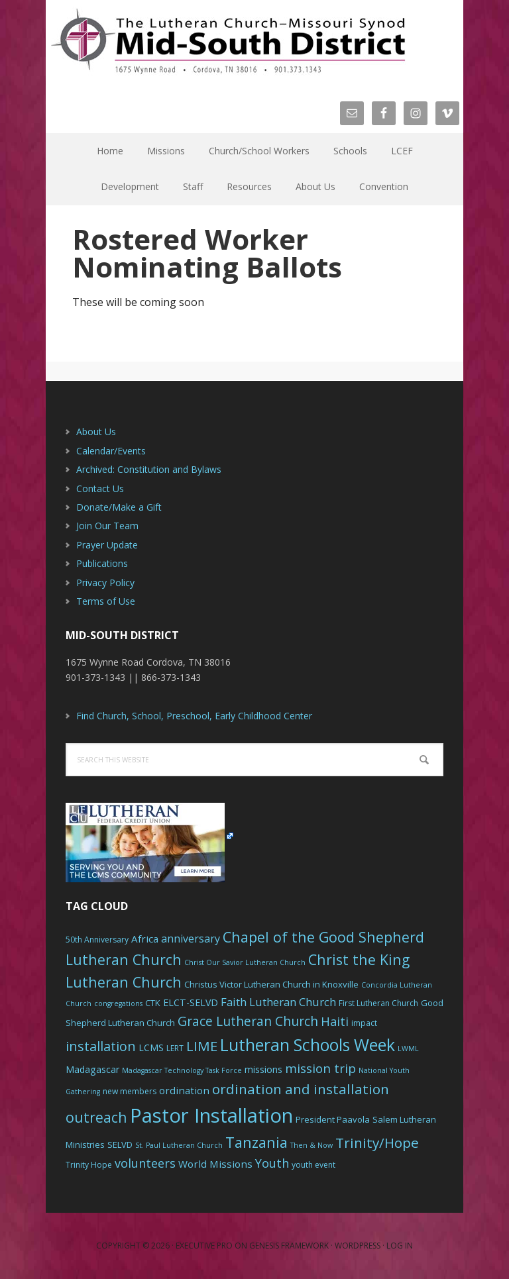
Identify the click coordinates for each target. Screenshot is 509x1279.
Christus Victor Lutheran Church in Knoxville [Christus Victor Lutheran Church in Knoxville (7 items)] (271, 984)
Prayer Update (107, 544)
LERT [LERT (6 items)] (175, 1048)
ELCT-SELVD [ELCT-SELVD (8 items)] (190, 1002)
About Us (96, 431)
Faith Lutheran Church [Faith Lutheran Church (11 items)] (278, 1001)
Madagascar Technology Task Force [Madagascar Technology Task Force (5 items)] (182, 1070)
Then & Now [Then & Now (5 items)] (311, 1145)
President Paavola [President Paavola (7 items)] (333, 1119)
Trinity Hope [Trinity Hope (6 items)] (89, 1164)
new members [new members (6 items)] (129, 1091)
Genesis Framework (289, 1245)
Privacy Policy (105, 582)
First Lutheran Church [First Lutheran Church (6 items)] (378, 1003)
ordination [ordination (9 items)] (184, 1090)
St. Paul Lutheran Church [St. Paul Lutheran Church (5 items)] (179, 1145)
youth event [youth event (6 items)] (313, 1164)
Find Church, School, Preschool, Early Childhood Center (194, 715)
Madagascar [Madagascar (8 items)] (92, 1069)
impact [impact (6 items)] (364, 1023)
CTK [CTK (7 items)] (152, 1003)
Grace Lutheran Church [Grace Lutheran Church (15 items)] (248, 1021)
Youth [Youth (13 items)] (272, 1163)
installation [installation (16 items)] (101, 1046)
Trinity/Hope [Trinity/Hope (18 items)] (377, 1142)
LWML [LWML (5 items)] (408, 1048)
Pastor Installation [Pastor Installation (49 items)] (211, 1115)
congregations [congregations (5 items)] (118, 1003)
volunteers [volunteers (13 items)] (145, 1163)
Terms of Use (105, 601)
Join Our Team (107, 525)
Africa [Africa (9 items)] (144, 938)
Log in (399, 1245)
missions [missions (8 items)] (263, 1069)
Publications (102, 563)
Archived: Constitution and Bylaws (148, 469)
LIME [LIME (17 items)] (201, 1046)
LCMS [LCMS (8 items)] (151, 1047)
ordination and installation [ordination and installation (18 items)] (300, 1089)
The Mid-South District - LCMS (228, 41)
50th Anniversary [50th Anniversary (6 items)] (97, 939)
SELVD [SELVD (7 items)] (120, 1145)
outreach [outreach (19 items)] (96, 1117)
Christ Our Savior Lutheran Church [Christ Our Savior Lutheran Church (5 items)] (245, 962)
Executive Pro (204, 1245)
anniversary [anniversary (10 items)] (190, 938)
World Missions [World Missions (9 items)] (215, 1163)
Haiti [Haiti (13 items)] (335, 1021)
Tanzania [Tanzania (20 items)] (256, 1142)
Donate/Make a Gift (119, 507)
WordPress (357, 1245)
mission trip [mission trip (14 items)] (320, 1068)
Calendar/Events (111, 450)
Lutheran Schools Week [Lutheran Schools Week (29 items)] (307, 1044)
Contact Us (100, 488)
